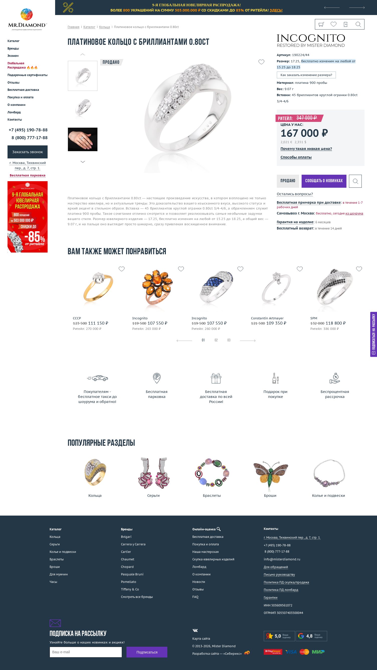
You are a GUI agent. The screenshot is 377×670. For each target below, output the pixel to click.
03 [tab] (228, 340)
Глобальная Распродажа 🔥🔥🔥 (23, 65)
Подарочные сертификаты (28, 75)
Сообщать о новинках (324, 181)
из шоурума (354, 213)
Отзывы (14, 82)
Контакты (15, 119)
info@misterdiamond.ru (282, 559)
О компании (17, 105)
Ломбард (14, 112)
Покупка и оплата (21, 97)
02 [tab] (216, 340)
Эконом (13, 56)
